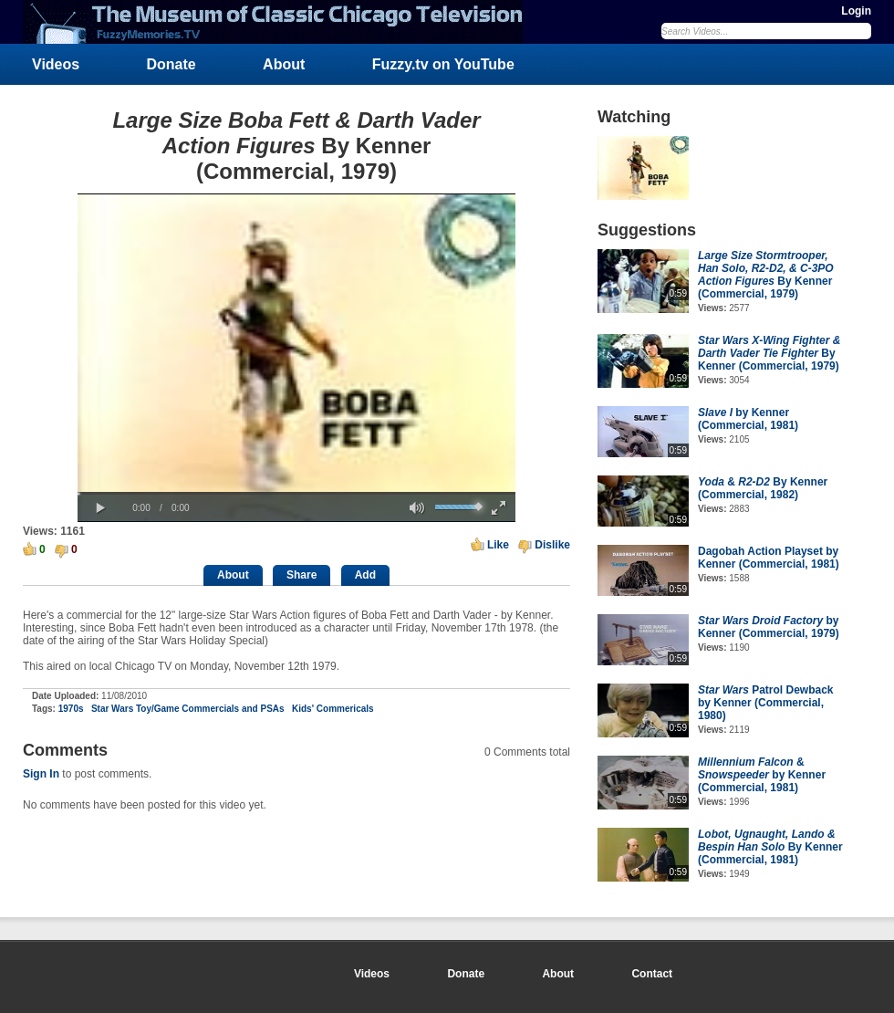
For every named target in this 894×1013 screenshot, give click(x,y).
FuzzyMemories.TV (280, 22)
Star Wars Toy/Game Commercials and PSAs (188, 709)
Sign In (41, 774)
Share (301, 575)
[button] (100, 508)
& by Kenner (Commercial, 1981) (762, 775)
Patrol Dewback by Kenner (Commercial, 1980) (766, 703)
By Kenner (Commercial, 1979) (766, 274)
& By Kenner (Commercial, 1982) (762, 488)
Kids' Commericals (333, 709)
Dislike (552, 544)
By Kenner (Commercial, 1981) (770, 847)
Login (856, 11)
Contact (651, 973)
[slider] (296, 493)
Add (365, 575)
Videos (55, 64)
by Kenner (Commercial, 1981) (748, 419)
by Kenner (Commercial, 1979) (768, 627)
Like (498, 544)
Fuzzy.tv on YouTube (443, 64)
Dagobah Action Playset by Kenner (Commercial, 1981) (768, 557)
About (284, 64)
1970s (71, 709)
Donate (171, 64)
